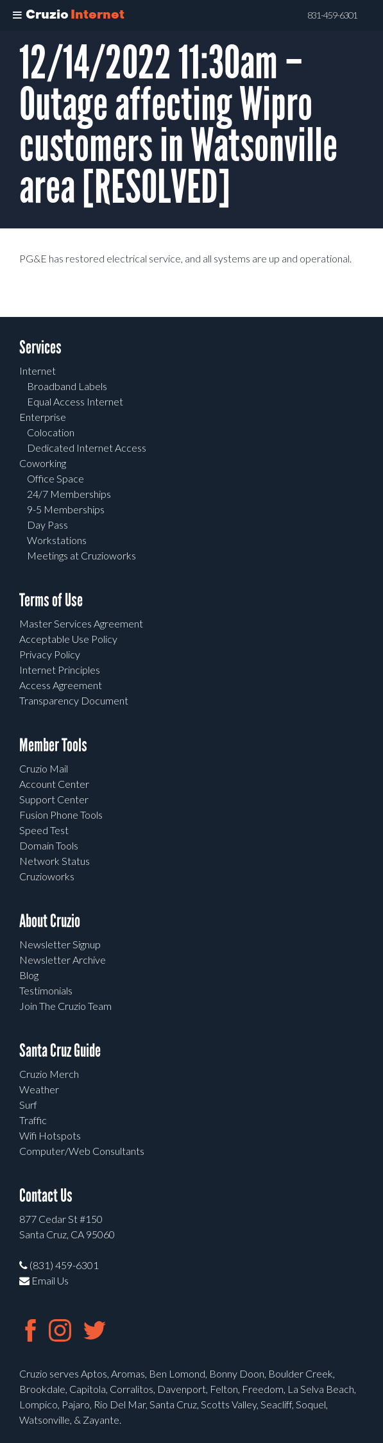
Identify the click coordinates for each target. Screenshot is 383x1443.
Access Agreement (60, 685)
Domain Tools (48, 845)
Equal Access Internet (75, 401)
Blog (28, 975)
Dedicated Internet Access (86, 447)
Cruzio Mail (43, 768)
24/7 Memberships (69, 494)
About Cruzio (49, 921)
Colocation (50, 432)
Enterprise (42, 417)
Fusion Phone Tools (61, 814)
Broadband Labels (67, 386)
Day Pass (47, 524)
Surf (28, 1104)
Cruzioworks (46, 876)
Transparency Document (73, 700)
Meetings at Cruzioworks (81, 555)
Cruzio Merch (49, 1074)
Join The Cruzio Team (65, 1006)
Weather (39, 1089)
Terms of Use (51, 600)
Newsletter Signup (60, 944)
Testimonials (45, 990)
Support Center (54, 799)
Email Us (44, 1280)
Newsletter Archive (62, 959)
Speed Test (44, 830)
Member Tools (53, 745)
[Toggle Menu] (17, 15)
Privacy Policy (49, 654)
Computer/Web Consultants (81, 1151)
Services (40, 347)
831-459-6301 (332, 15)
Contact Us (45, 1195)
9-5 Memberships (66, 509)
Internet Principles (59, 669)
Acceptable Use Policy (68, 639)
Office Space (55, 478)
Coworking (42, 463)
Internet (37, 370)
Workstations (57, 540)
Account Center (54, 784)
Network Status (54, 861)
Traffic (33, 1120)
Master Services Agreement (81, 623)
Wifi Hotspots (50, 1135)
